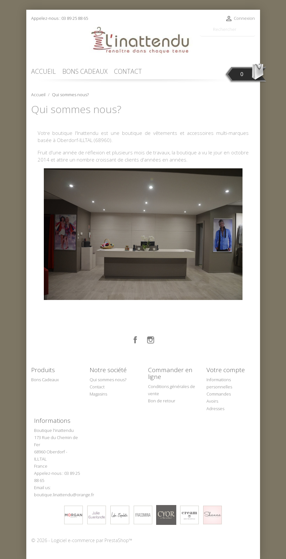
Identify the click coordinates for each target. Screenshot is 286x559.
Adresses (215, 408)
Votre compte (225, 370)
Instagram (150, 339)
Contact (97, 387)
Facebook (135, 339)
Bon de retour (161, 401)
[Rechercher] (227, 29)
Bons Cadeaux (45, 380)
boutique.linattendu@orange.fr (64, 495)
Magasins (98, 394)
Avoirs (212, 401)
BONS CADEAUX (84, 71)
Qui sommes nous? (108, 380)
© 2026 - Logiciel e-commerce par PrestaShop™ (81, 540)
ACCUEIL (43, 71)
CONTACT (128, 71)
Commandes (218, 394)
